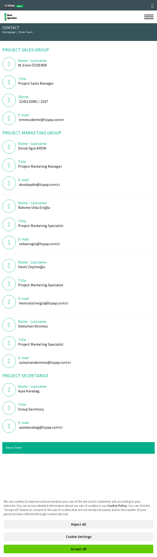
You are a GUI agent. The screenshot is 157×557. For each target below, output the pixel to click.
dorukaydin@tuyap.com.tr (39, 184)
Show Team (26, 32)
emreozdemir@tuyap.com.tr (41, 119)
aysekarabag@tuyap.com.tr (41, 427)
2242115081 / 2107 (33, 101)
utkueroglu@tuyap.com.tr (39, 243)
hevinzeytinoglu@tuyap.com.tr (43, 303)
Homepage (8, 32)
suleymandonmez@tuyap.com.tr (45, 362)
